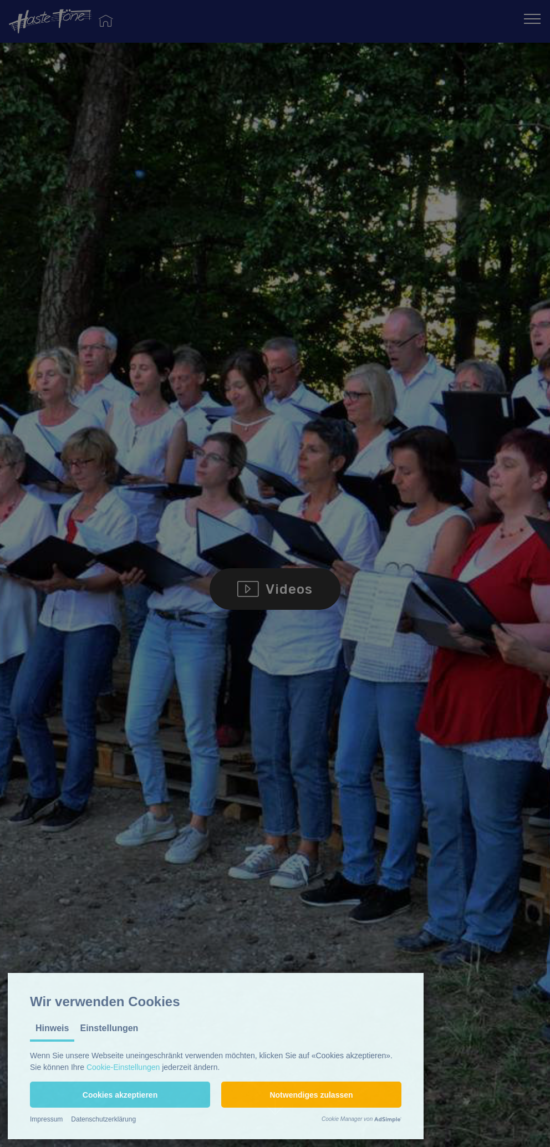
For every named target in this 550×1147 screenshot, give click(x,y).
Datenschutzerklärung (103, 1119)
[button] (120, 1095)
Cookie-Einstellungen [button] (123, 1067)
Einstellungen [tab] (109, 1028)
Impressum (46, 1119)
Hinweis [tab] (52, 1028)
